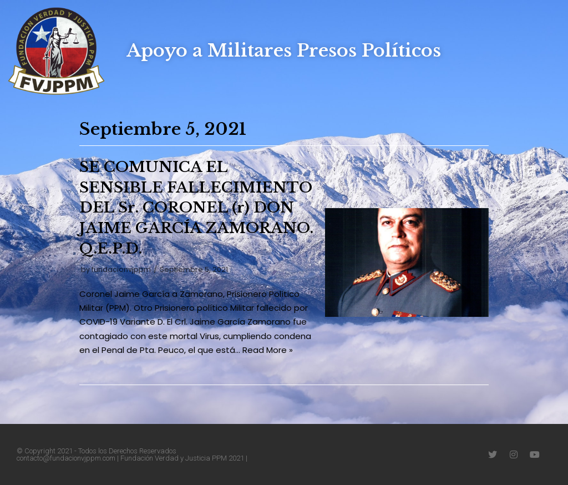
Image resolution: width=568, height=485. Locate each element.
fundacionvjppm (121, 269)
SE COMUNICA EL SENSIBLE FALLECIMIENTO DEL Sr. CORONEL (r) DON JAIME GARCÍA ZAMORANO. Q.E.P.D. (196, 207)
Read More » (267, 350)
